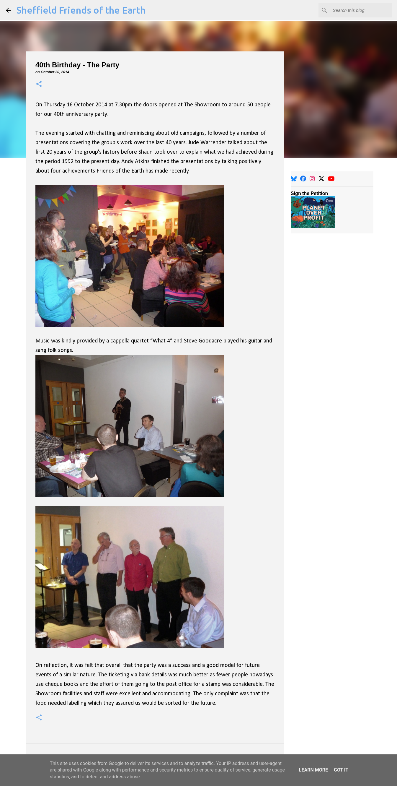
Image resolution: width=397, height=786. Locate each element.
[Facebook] (303, 179)
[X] (321, 179)
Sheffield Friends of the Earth (81, 10)
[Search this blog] (361, 10)
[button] (39, 84)
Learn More (313, 770)
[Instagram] (312, 179)
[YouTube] (331, 179)
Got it (341, 770)
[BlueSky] (294, 179)
